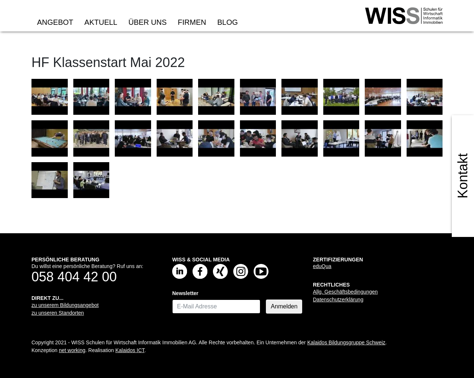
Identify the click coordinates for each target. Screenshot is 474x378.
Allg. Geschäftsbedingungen (345, 292)
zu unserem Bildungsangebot (65, 305)
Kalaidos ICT (129, 350)
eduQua (322, 266)
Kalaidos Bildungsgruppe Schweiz (346, 342)
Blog (227, 22)
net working (72, 350)
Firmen (192, 22)
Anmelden (284, 306)
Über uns (147, 22)
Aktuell (100, 22)
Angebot (55, 22)
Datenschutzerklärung (338, 299)
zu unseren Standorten (57, 313)
